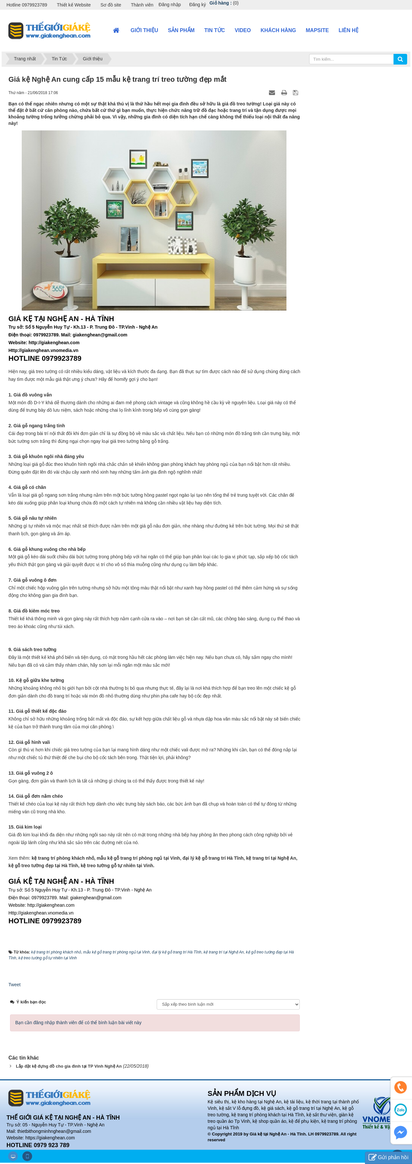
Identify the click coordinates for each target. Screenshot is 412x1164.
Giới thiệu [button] (144, 30)
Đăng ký (197, 4)
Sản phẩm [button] (181, 30)
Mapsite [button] (317, 30)
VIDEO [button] (243, 30)
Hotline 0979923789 (26, 4)
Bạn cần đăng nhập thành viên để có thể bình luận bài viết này (78, 1022)
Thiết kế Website (74, 4)
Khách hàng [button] (278, 30)
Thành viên (142, 4)
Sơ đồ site (111, 4)
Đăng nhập (170, 4)
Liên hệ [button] (348, 30)
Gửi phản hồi (388, 1158)
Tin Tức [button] (214, 30)
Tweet (14, 984)
